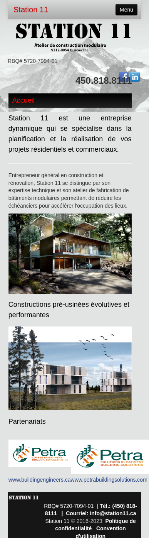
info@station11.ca (113, 513)
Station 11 (30, 10)
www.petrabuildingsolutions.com (109, 480)
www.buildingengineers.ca (39, 480)
